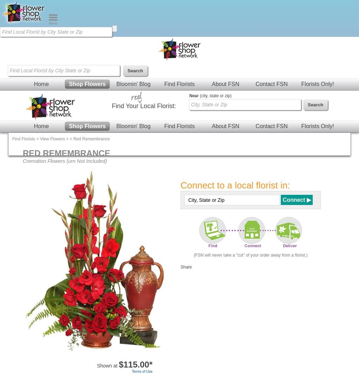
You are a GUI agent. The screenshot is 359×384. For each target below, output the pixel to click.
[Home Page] (24, 23)
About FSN (225, 84)
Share (186, 267)
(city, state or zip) (210, 95)
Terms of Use (142, 371)
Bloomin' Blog (133, 84)
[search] (115, 29)
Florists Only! (317, 84)
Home (41, 84)
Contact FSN (272, 84)
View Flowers (52, 139)
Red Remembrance (91, 139)
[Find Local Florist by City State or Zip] (56, 32)
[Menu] (53, 23)
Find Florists (179, 84)
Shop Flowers (87, 84)
